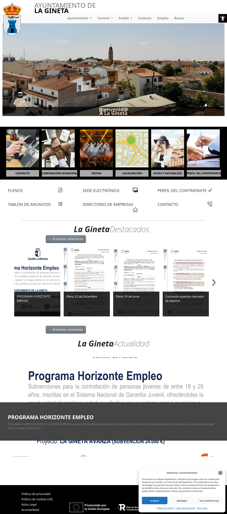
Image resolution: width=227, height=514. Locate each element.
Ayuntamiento (78, 18)
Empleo (162, 18)
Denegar (182, 500)
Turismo (103, 18)
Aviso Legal (202, 508)
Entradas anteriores (66, 239)
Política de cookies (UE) (37, 499)
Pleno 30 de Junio (127, 296)
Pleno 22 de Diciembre (81, 296)
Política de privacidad (185, 508)
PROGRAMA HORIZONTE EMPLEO (51, 417)
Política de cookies (165, 508)
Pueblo (124, 18)
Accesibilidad (30, 510)
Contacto (144, 18)
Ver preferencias (209, 500)
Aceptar (154, 500)
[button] (222, 18)
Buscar (179, 18)
